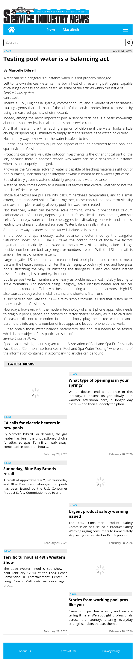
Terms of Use (68, 651)
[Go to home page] (11, 29)
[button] (129, 42)
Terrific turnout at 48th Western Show (34, 560)
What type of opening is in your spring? (99, 383)
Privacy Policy (111, 651)
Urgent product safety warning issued (98, 514)
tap (125, 29)
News (51, 29)
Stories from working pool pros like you (98, 602)
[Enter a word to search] (64, 42)
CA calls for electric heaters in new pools (32, 425)
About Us (25, 651)
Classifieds (71, 29)
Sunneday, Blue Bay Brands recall (29, 471)
